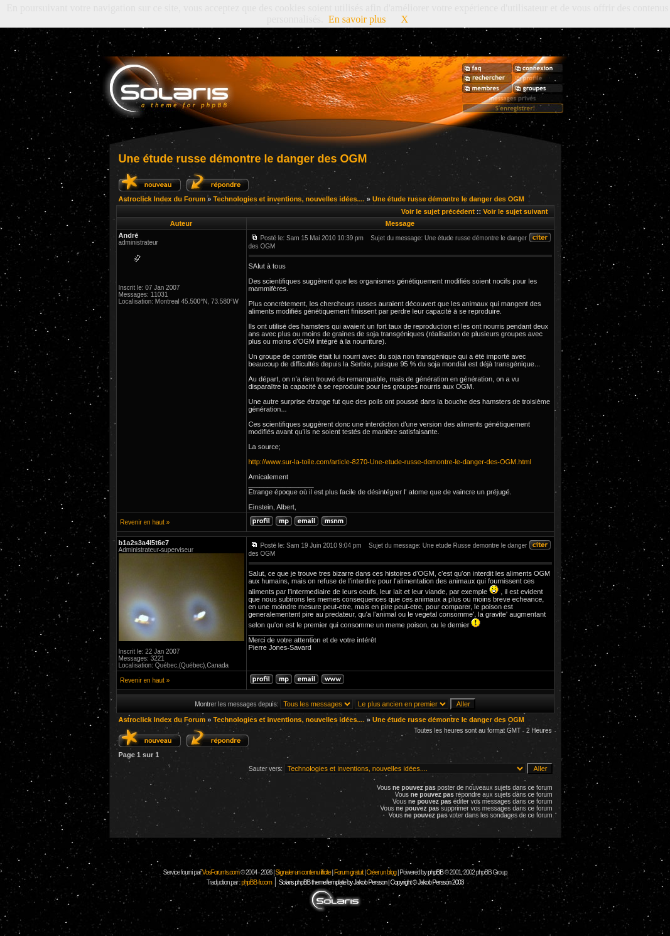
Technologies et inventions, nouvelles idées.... (288, 199)
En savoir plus (357, 19)
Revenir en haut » (145, 522)
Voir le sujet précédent (438, 211)
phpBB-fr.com (256, 882)
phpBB (435, 872)
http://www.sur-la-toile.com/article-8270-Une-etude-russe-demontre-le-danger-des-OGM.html (390, 461)
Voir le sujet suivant (515, 211)
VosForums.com (221, 872)
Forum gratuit (348, 872)
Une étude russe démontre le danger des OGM (243, 158)
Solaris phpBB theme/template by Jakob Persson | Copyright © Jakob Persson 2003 (371, 882)
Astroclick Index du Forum (162, 199)
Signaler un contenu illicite (303, 872)
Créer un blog (382, 872)
